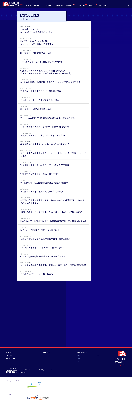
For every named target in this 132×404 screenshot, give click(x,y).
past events (103, 5)
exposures (82, 5)
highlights (92, 5)
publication (24, 19)
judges (48, 5)
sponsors (59, 5)
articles (33, 19)
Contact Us (22, 372)
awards (37, 5)
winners (70, 5)
